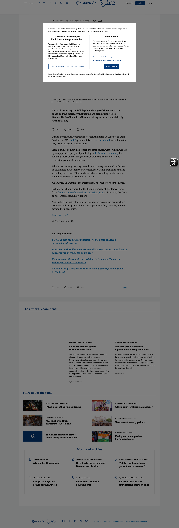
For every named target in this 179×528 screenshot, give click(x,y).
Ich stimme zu (111, 66)
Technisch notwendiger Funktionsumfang (67, 66)
